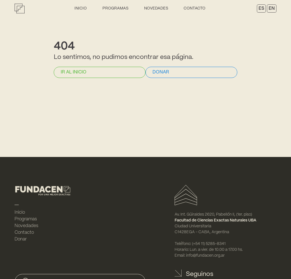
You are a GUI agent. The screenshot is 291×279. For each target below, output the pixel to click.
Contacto (194, 8)
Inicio (80, 8)
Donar (21, 239)
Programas (115, 8)
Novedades (156, 8)
